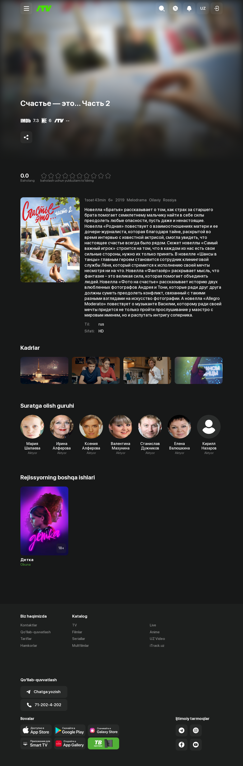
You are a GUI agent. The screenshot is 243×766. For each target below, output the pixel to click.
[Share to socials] (26, 137)
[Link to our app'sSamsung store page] (103, 707)
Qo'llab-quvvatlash (35, 632)
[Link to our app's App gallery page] (69, 720)
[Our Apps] (36, 720)
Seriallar (78, 639)
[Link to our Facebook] (181, 721)
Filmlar (77, 632)
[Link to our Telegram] (181, 707)
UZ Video (157, 639)
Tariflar (26, 639)
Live (153, 625)
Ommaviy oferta (177, 757)
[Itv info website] (103, 720)
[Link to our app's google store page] (69, 707)
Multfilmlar (80, 646)
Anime (155, 632)
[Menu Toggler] (26, 8)
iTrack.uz (157, 646)
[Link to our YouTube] (196, 721)
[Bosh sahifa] (44, 8)
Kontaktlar (28, 625)
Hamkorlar (28, 646)
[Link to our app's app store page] (36, 707)
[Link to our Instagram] (196, 707)
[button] (203, 8)
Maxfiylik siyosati (209, 757)
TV (74, 625)
